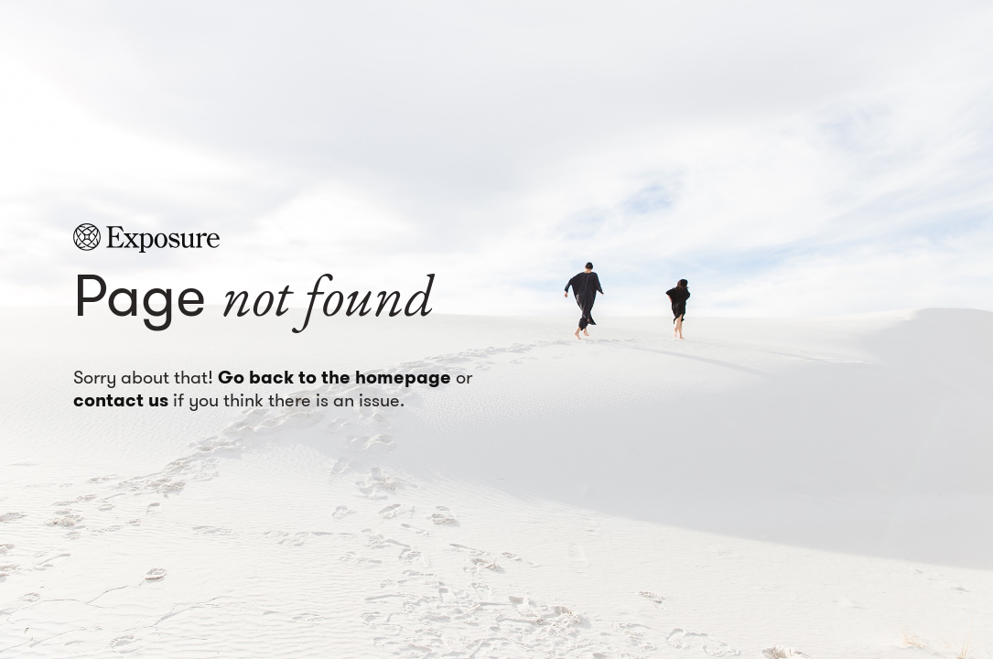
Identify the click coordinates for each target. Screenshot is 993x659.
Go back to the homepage (334, 377)
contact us (120, 400)
